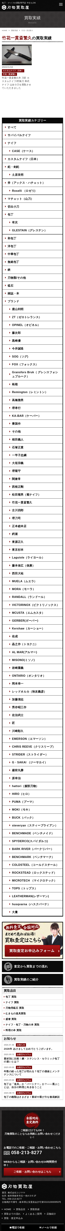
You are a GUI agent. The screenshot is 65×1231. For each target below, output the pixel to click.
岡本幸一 (18, 683)
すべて (12, 127)
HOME (4, 30)
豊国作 (16, 423)
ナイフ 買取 (12, 1002)
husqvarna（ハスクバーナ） (31, 904)
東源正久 (18, 541)
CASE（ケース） (23, 151)
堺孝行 (16, 407)
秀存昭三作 (19, 707)
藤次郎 (16, 332)
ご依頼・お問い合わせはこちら (37, 1171)
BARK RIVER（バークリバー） (33, 848)
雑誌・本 (13, 293)
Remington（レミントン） (30, 392)
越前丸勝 (18, 770)
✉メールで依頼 (48, 1227)
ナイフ (12, 143)
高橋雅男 (18, 400)
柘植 (15, 384)
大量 (15, 912)
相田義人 (18, 439)
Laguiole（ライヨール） (28, 557)
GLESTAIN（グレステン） (29, 230)
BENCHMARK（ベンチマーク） (33, 856)
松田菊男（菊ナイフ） (26, 494)
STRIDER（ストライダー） (30, 754)
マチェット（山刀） (21, 198)
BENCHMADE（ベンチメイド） (33, 833)
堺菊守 (16, 470)
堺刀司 (16, 518)
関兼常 (16, 478)
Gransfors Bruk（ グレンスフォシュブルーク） (35, 374)
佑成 (15, 636)
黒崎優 (16, 340)
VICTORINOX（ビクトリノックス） (35, 604)
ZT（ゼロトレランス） (27, 317)
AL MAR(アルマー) (24, 652)
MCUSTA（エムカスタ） (28, 612)
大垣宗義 (18, 463)
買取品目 (20, 1209)
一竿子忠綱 (19, 455)
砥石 (10, 285)
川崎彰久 (18, 730)
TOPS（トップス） (24, 888)
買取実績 (14, 30)
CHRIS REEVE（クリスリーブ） (33, 746)
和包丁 (12, 238)
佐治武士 (18, 715)
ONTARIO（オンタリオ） (29, 675)
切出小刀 (13, 206)
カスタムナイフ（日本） (23, 159)
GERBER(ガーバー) (25, 620)
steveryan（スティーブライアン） (35, 825)
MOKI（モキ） (21, 809)
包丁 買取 (11, 996)
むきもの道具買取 (16, 1013)
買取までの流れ (12, 1214)
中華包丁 (13, 254)
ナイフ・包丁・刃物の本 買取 (22, 1024)
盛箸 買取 (11, 1019)
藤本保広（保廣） (23, 565)
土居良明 (18, 174)
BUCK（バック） (23, 817)
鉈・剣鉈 (13, 166)
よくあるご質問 (33, 1214)
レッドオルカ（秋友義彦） (29, 691)
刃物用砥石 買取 (15, 1007)
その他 (16, 431)
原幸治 (16, 778)
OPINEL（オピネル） (26, 324)
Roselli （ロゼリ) (23, 190)
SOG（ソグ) (20, 356)
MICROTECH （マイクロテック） (34, 880)
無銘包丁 (13, 261)
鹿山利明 (18, 309)
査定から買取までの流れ (26, 966)
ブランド (13, 301)
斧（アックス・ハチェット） (26, 182)
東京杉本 (18, 549)
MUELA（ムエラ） (24, 581)
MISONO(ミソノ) (23, 660)
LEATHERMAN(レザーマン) (30, 896)
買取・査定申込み (13, 1218)
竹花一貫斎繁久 (22, 502)
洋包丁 (12, 246)
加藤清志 (18, 699)
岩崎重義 (18, 667)
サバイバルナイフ (19, 135)
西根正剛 (18, 486)
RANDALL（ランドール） (29, 596)
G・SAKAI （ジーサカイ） (29, 762)
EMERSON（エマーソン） (29, 738)
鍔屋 (15, 533)
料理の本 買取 (13, 1030)
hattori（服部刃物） (25, 786)
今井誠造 (18, 348)
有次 (15, 222)
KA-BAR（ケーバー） (26, 415)
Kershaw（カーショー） (28, 628)
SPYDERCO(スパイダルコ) (30, 841)
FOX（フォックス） (25, 364)
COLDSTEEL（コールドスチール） (35, 864)
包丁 (10, 214)
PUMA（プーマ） (23, 801)
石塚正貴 (18, 447)
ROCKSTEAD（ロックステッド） (34, 872)
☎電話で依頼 (17, 1227)
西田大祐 (18, 573)
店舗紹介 (51, 1214)
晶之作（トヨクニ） (25, 644)
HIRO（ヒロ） (21, 793)
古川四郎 (18, 510)
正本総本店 (19, 526)
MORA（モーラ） (23, 589)
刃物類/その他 (17, 277)
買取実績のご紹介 (21, 979)
